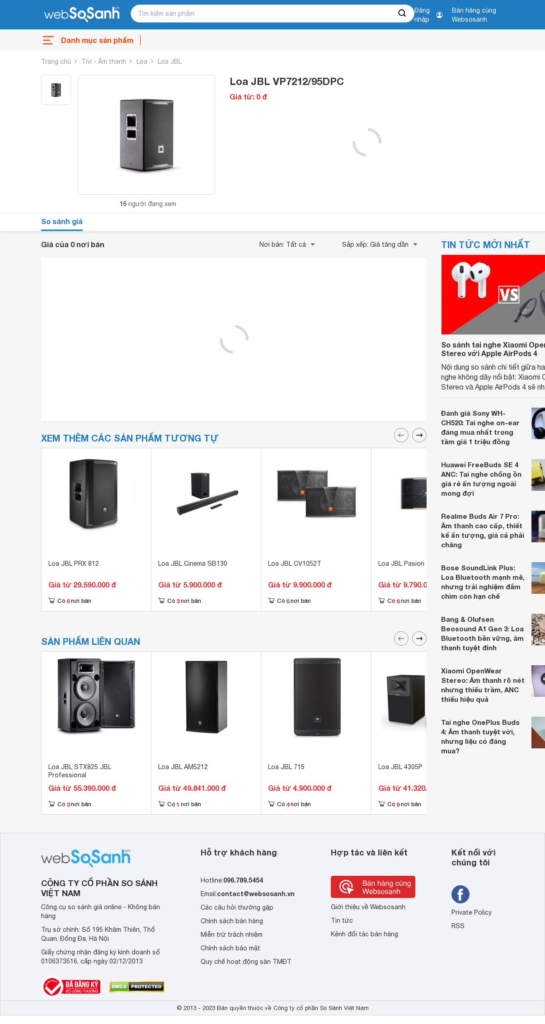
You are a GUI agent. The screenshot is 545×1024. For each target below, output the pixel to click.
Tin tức (342, 920)
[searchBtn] (402, 13)
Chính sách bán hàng (232, 921)
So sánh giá (62, 221)
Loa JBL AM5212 (183, 766)
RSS (458, 926)
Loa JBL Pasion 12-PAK (413, 563)
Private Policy (471, 912)
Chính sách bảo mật (230, 948)
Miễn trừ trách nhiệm (232, 934)
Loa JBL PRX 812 (73, 563)
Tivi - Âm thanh (103, 61)
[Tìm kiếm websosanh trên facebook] (460, 894)
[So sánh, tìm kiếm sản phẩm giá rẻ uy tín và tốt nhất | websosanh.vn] (81, 15)
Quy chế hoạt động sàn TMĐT (246, 961)
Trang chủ (56, 61)
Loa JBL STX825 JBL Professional (79, 771)
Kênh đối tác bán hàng (364, 934)
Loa (141, 61)
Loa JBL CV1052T (294, 563)
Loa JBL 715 (286, 766)
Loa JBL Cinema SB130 (192, 563)
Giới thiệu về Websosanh (368, 907)
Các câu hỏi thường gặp (237, 907)
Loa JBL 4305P (400, 766)
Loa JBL (170, 61)
